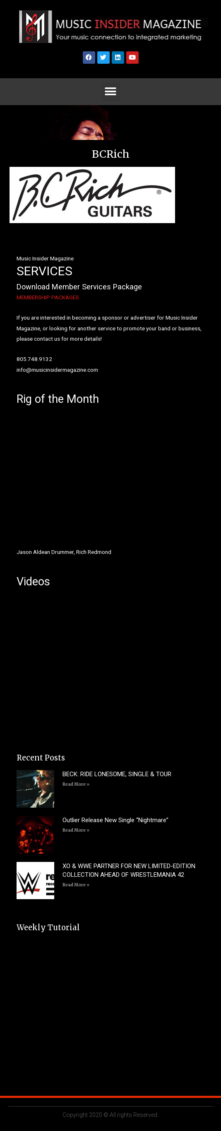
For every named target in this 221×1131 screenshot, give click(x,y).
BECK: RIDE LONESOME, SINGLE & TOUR (116, 774)
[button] (110, 91)
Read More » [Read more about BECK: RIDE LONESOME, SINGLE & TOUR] (75, 784)
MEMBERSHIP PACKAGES (48, 297)
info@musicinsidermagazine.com (57, 369)
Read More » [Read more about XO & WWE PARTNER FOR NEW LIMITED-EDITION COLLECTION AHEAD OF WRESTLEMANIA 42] (75, 885)
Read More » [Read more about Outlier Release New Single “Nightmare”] (75, 830)
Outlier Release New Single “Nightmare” (115, 820)
